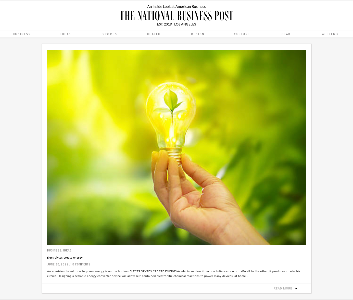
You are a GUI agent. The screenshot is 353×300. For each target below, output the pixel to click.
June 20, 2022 (58, 264)
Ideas (67, 250)
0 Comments (81, 264)
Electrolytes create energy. (65, 257)
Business (54, 250)
